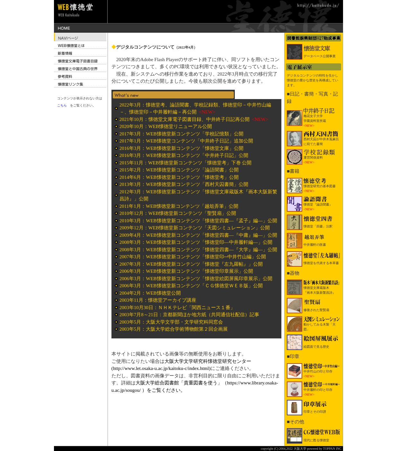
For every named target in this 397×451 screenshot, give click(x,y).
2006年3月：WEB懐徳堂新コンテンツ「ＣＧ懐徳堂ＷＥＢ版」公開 (191, 285)
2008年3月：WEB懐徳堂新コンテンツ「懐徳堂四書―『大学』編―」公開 (198, 249)
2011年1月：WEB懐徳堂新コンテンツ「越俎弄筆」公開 (178, 206)
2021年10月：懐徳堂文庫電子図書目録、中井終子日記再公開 (185, 119)
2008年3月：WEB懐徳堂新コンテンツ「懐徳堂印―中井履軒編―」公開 (195, 242)
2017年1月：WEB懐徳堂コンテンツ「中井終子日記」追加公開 (186, 140)
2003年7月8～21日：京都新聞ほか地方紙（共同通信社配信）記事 (189, 314)
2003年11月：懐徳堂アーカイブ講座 (157, 300)
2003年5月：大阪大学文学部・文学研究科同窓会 (171, 322)
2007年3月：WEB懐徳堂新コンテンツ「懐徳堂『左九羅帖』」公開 (191, 264)
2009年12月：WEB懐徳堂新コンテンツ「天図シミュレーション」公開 (194, 227)
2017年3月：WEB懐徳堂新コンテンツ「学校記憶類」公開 (181, 133)
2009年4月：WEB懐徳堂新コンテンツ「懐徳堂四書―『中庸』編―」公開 (198, 235)
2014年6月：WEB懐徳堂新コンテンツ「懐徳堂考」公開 (179, 177)
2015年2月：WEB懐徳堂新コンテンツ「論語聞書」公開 (179, 169)
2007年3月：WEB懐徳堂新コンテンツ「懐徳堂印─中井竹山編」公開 (192, 256)
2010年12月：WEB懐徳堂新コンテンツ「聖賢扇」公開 (177, 213)
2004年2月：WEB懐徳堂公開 (150, 293)
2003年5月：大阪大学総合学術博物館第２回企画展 (173, 329)
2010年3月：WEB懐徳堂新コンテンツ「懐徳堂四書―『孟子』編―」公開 (198, 220)
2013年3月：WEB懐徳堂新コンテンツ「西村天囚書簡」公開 (183, 184)
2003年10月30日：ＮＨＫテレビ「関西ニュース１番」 (177, 307)
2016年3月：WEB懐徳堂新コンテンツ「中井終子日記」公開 (183, 155)
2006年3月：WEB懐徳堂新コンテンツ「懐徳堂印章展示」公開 (186, 271)
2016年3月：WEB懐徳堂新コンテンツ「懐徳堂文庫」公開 (181, 148)
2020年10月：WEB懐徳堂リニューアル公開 (165, 126)
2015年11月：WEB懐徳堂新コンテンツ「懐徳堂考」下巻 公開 (185, 162)
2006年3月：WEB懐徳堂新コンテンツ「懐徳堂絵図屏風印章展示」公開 (195, 278)
